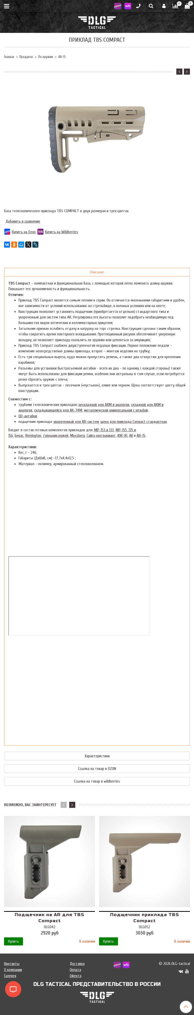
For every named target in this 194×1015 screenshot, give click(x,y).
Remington (33, 435)
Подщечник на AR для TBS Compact (49, 917)
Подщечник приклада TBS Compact (144, 917)
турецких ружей (55, 435)
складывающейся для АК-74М (58, 410)
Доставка (77, 963)
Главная (9, 57)
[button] (179, 72)
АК (131, 435)
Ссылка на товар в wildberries (97, 781)
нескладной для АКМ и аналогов (104, 404)
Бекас (19, 435)
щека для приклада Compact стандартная (134, 421)
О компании (13, 969)
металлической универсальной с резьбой (116, 410)
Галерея (10, 976)
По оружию (45, 57)
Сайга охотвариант (101, 435)
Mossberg (77, 435)
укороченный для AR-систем (76, 421)
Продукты (26, 57)
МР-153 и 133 (104, 430)
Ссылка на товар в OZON (97, 768)
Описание (97, 272)
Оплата (75, 969)
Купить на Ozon (20, 232)
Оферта (75, 976)
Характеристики (97, 756)
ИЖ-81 (122, 435)
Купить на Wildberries (57, 232)
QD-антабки (27, 416)
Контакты (11, 963)
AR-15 (61, 57)
